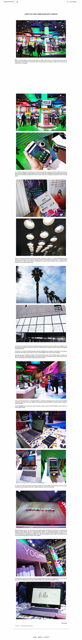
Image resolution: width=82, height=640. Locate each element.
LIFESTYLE (17, 625)
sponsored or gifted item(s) (27, 625)
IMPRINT (40, 637)
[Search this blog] (74, 1)
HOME (35, 637)
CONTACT (46, 637)
